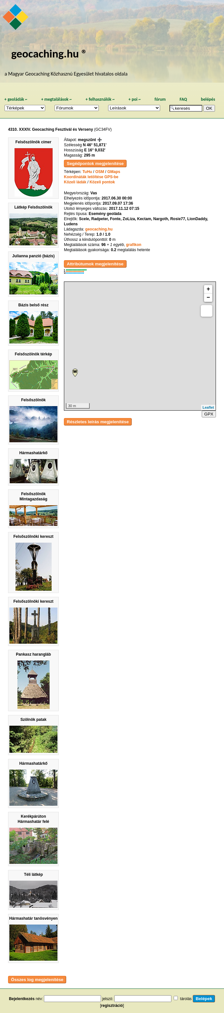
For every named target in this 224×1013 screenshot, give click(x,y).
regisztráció (112, 1005)
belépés (208, 99)
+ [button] (208, 289)
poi (134, 99)
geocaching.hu (99, 229)
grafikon (133, 244)
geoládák (15, 99)
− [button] (208, 298)
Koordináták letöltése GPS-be (91, 177)
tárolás (186, 999)
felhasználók (100, 99)
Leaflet (208, 407)
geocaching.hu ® (49, 53)
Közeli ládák (75, 182)
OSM (99, 171)
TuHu (87, 171)
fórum (160, 99)
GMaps (113, 171)
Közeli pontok (102, 182)
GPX (208, 414)
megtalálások (56, 99)
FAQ (183, 99)
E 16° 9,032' (95, 150)
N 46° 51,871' (95, 145)
